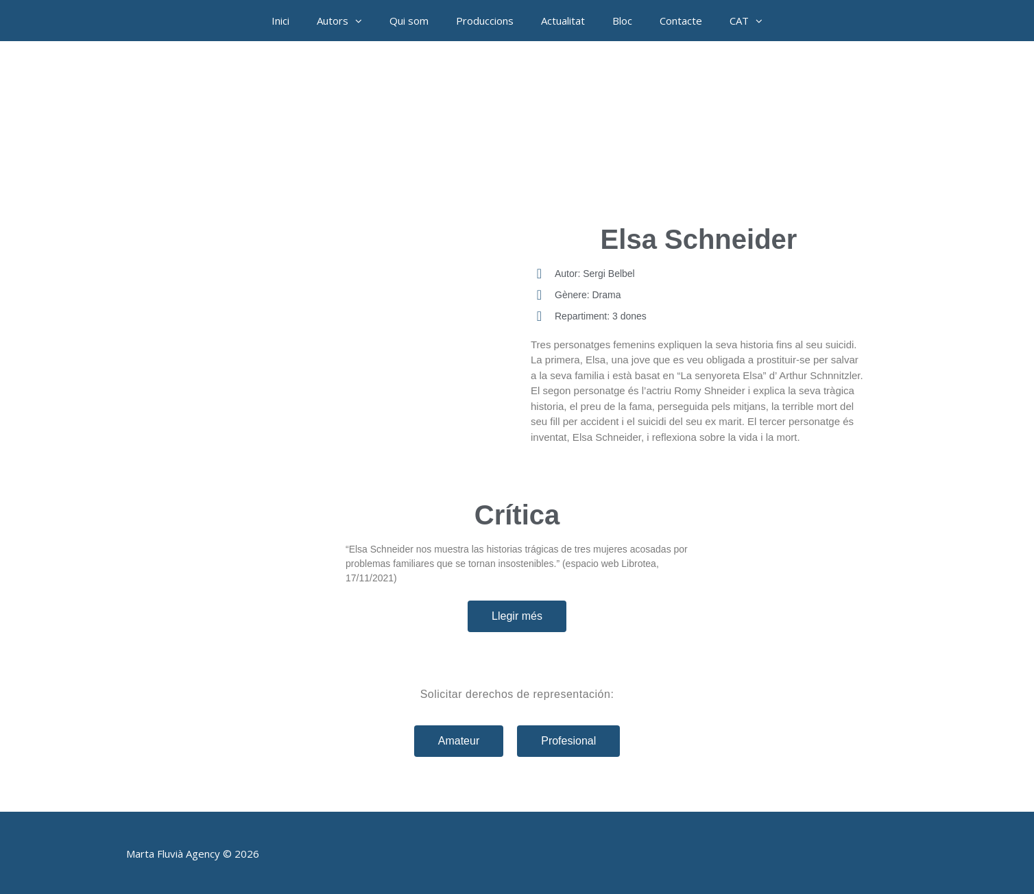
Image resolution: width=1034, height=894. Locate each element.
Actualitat (563, 20)
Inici (280, 20)
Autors (346, 20)
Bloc (622, 20)
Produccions (485, 20)
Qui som (409, 20)
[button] (362, 20)
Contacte (681, 20)
